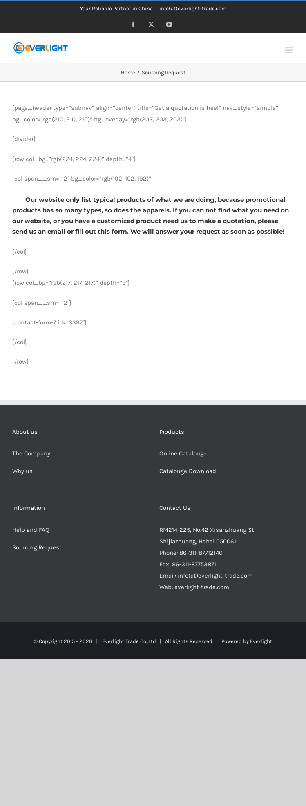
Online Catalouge (183, 453)
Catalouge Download (188, 471)
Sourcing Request (37, 547)
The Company (31, 453)
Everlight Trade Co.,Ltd (129, 641)
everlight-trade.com (201, 587)
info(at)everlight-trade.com (192, 8)
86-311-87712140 (201, 552)
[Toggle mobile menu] (289, 50)
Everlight (261, 641)
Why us (22, 471)
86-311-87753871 (194, 564)
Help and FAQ (30, 530)
